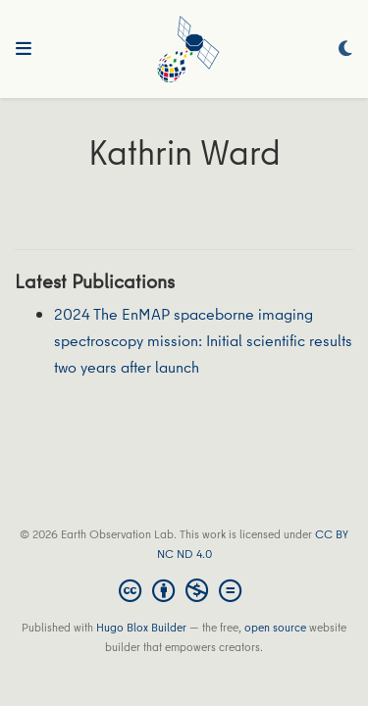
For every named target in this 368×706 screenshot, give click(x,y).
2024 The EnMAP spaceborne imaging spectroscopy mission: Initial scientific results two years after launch (203, 340)
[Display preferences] (345, 49)
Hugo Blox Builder (141, 627)
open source (275, 627)
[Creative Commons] (184, 590)
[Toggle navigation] (23, 49)
